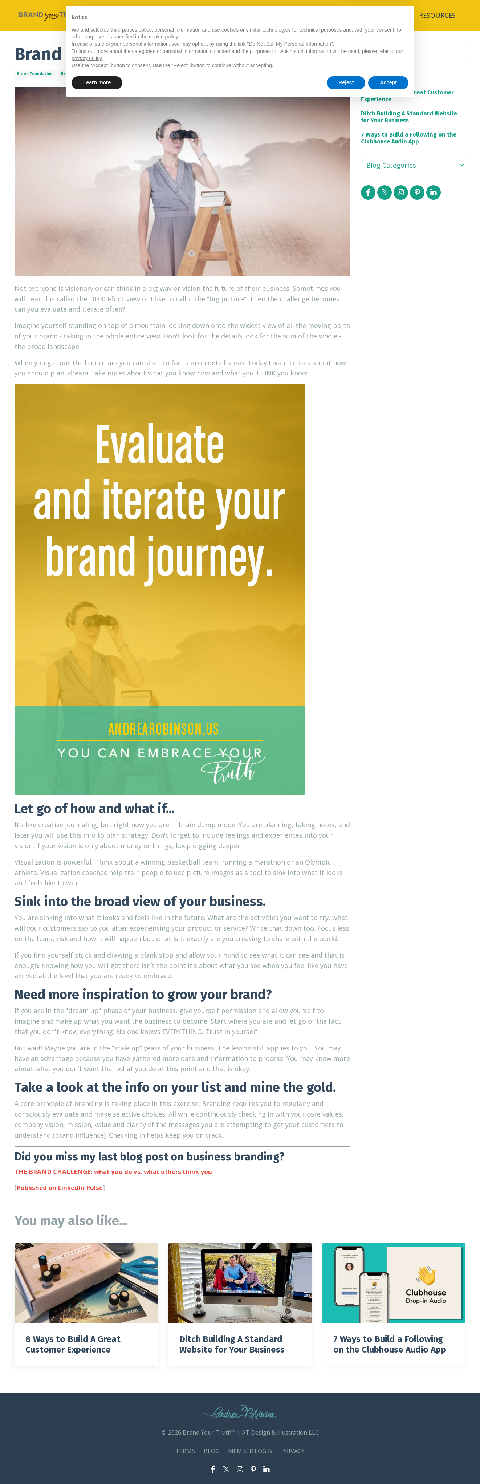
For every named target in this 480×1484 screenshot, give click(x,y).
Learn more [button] (97, 1464)
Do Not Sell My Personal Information (290, 1425)
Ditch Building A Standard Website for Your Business (409, 116)
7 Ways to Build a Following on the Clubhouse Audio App (408, 138)
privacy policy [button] (87, 1440)
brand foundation (35, 73)
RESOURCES (440, 15)
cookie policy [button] (163, 1418)
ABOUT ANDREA (362, 15)
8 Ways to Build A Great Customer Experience (407, 95)
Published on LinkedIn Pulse (62, 1187)
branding (70, 73)
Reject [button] (346, 1464)
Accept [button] (388, 1464)
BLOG (403, 15)
